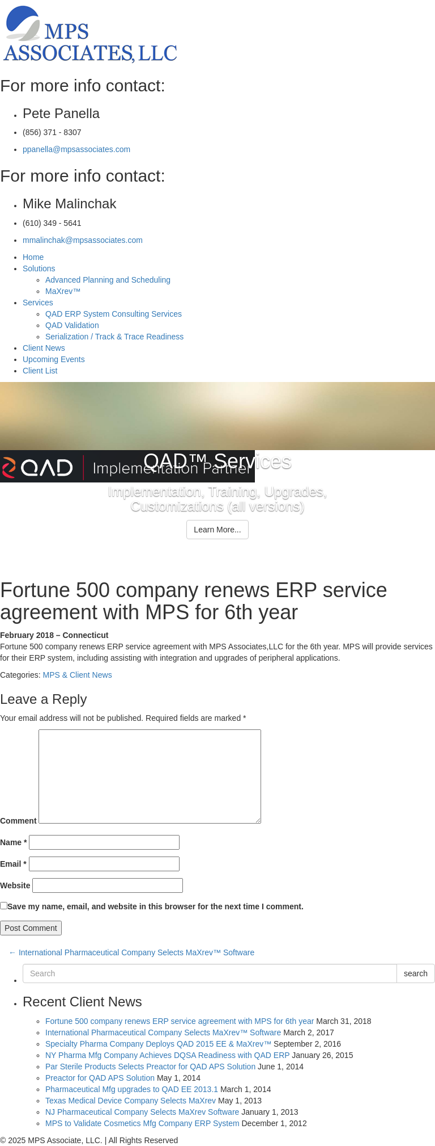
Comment (18, 820)
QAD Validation (72, 325)
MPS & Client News (77, 674)
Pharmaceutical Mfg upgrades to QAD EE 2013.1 (131, 1089)
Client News (44, 347)
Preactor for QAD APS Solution (100, 1077)
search (416, 973)
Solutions (39, 268)
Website (15, 885)
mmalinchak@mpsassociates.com (83, 240)
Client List (40, 370)
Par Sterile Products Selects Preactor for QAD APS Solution (150, 1066)
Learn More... (217, 529)
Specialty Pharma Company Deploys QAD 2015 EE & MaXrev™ (158, 1043)
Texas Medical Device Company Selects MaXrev (130, 1100)
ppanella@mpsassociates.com (76, 149)
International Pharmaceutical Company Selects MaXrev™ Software (131, 952)
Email (13, 863)
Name (13, 842)
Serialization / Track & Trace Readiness (114, 336)
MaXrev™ (62, 291)
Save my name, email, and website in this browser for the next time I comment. (155, 906)
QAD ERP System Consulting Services (113, 313)
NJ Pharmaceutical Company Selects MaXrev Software (142, 1111)
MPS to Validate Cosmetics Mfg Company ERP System (142, 1123)
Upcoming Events (54, 359)
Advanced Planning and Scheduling (107, 279)
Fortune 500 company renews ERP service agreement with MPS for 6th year (179, 1021)
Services (38, 302)
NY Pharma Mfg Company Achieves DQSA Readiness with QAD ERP (167, 1055)
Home (33, 257)
